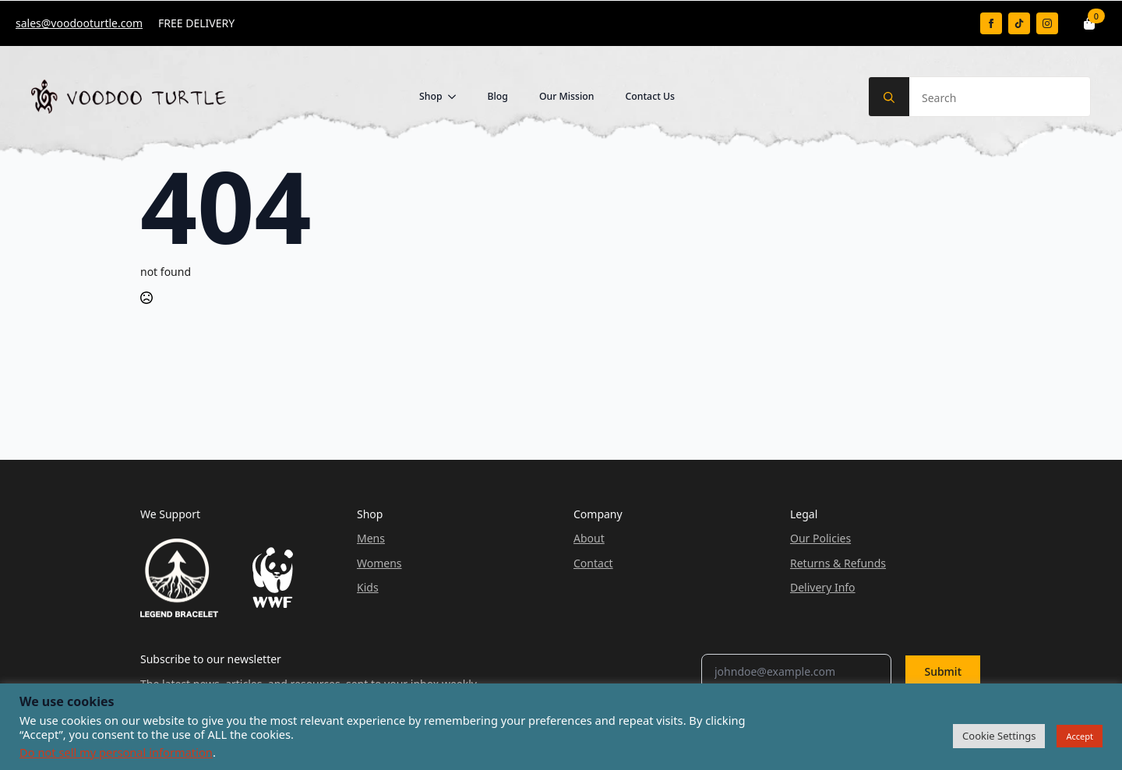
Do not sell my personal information (116, 752)
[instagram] (1047, 23)
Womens (379, 563)
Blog (497, 96)
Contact (593, 563)
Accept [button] (1079, 736)
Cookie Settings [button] (999, 736)
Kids (368, 587)
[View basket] (1090, 23)
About (589, 538)
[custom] (1019, 23)
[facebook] (991, 23)
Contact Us (650, 96)
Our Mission (567, 96)
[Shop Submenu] (456, 96)
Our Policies (820, 538)
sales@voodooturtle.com (79, 23)
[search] (889, 97)
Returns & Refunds (838, 563)
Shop (431, 96)
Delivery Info (823, 587)
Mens (371, 538)
